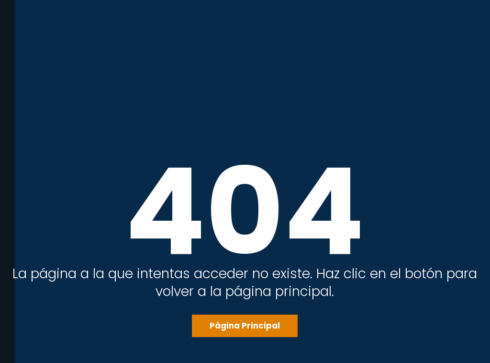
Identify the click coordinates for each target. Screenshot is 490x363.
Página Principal (245, 325)
